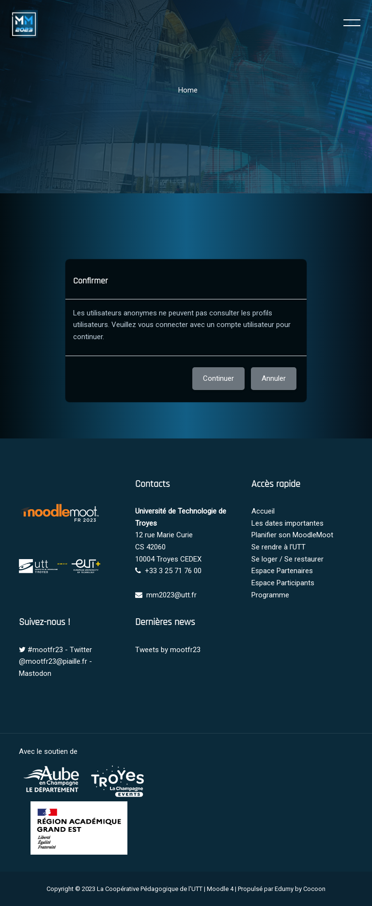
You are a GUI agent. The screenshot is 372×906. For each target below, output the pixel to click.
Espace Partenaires (282, 570)
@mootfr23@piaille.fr (53, 661)
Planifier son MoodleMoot (292, 535)
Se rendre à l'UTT (278, 547)
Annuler (274, 378)
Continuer (218, 378)
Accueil (263, 511)
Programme (270, 595)
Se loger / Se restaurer (287, 559)
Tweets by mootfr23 (168, 649)
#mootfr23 (45, 649)
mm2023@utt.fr (171, 595)
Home (188, 90)
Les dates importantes (287, 523)
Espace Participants (282, 582)
